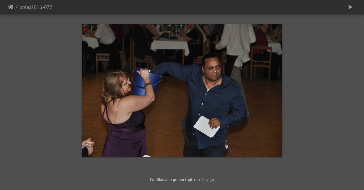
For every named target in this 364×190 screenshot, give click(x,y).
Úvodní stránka (11, 7)
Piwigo (208, 179)
